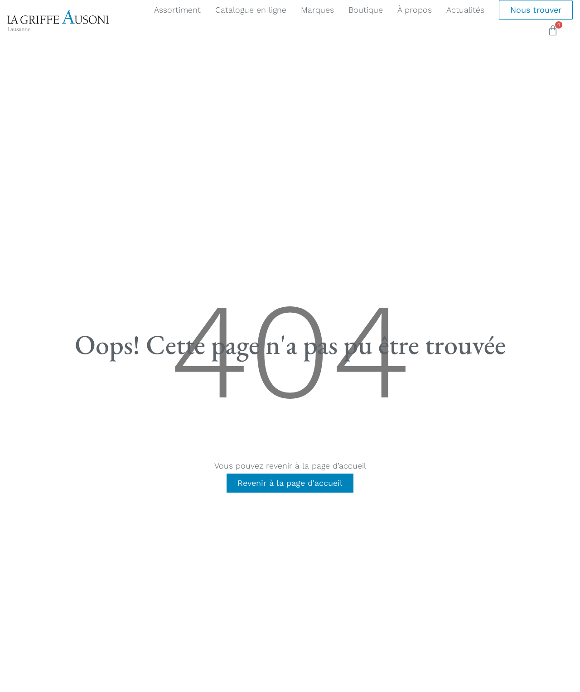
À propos (414, 10)
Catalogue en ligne (250, 10)
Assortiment (177, 10)
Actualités (465, 10)
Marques (317, 10)
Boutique (365, 10)
